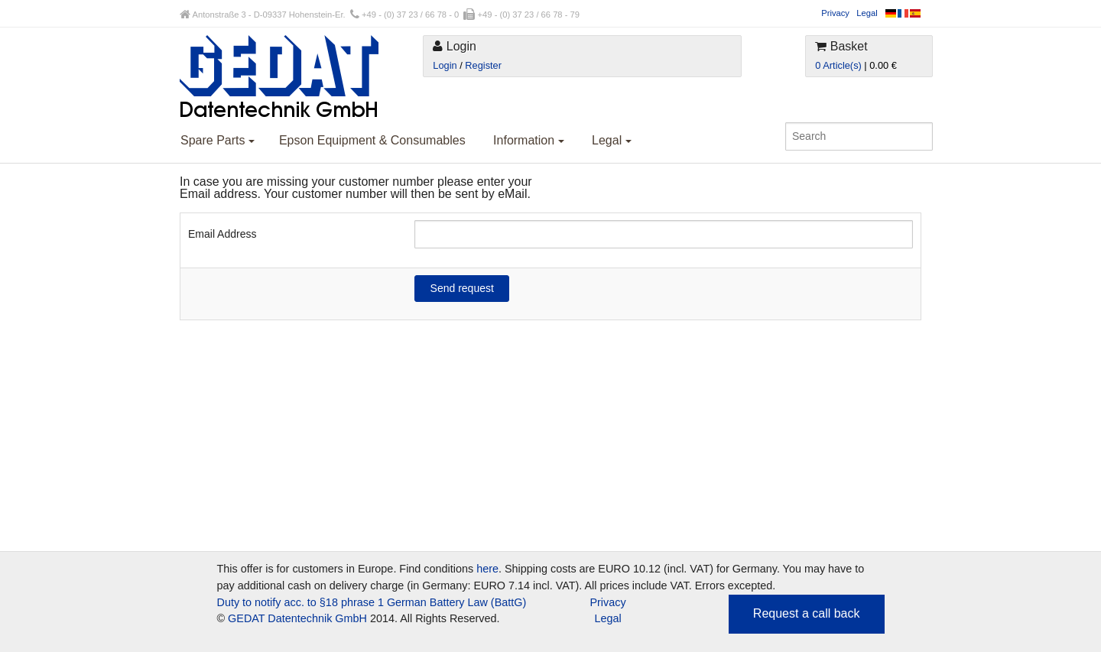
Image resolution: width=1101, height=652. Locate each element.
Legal (866, 13)
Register (483, 65)
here (487, 569)
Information (528, 140)
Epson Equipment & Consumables (372, 140)
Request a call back (806, 613)
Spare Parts (217, 140)
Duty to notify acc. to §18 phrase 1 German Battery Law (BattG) (372, 602)
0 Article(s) (838, 65)
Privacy (835, 13)
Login (444, 65)
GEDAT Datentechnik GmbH (297, 618)
